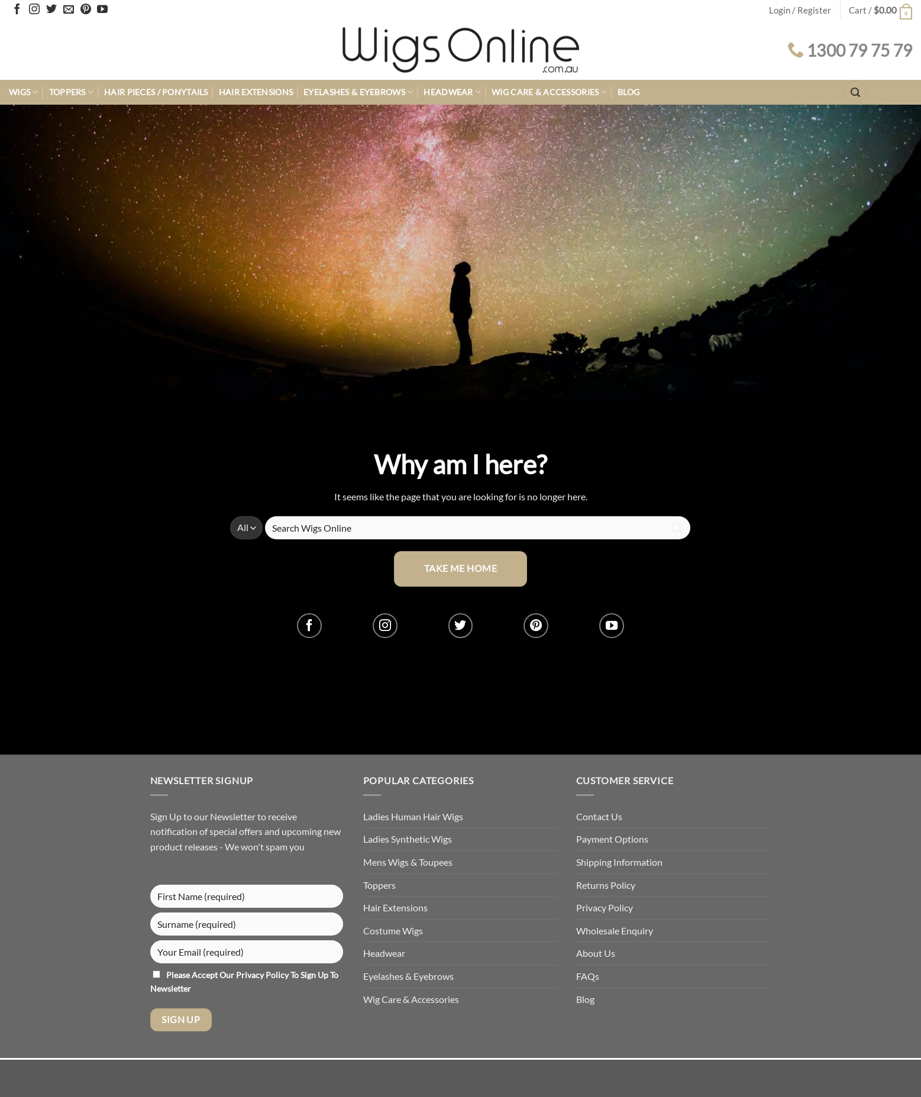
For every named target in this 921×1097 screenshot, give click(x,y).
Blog (628, 92)
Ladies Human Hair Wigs (413, 816)
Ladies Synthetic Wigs (407, 838)
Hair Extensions (256, 92)
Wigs (23, 92)
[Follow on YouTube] (102, 10)
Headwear (452, 92)
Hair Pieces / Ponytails (156, 92)
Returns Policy (605, 885)
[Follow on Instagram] (34, 10)
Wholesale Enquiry (614, 930)
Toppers (71, 92)
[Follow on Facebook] (17, 10)
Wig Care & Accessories (549, 92)
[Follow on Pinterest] (85, 10)
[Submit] (677, 527)
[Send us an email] (68, 10)
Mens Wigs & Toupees (408, 862)
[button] (880, 10)
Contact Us (599, 816)
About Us (595, 953)
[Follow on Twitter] (51, 10)
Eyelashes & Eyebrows (358, 92)
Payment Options (612, 838)
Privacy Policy (263, 975)
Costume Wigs (393, 930)
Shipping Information (619, 862)
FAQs (587, 976)
